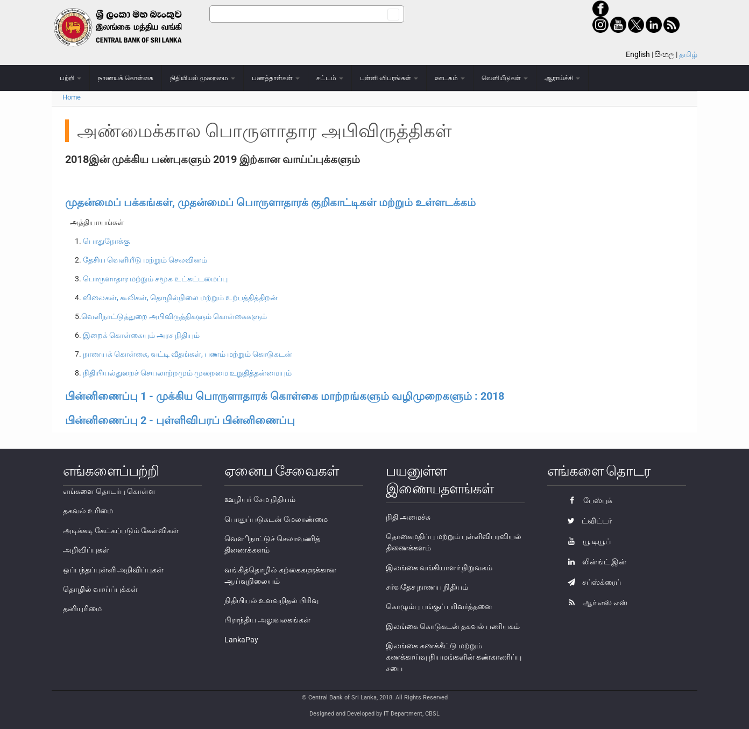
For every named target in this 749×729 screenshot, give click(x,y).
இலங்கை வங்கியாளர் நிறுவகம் (439, 567)
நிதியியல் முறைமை (202, 78)
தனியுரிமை (82, 608)
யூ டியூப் (586, 541)
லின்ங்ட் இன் (594, 561)
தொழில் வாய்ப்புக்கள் (100, 589)
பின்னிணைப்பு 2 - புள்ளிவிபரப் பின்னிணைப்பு (180, 420)
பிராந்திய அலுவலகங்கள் (267, 619)
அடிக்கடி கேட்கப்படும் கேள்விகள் (121, 530)
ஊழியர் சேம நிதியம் (259, 499)
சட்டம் (329, 78)
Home (71, 97)
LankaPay (241, 639)
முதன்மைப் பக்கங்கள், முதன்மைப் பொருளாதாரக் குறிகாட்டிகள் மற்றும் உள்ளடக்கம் (270, 202)
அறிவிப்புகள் (86, 550)
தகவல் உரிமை (88, 510)
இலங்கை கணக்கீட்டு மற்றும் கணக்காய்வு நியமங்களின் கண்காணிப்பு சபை (453, 657)
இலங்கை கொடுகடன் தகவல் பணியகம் (453, 626)
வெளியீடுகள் (505, 78)
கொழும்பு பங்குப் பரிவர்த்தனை (439, 606)
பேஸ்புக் (587, 500)
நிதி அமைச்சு (408, 517)
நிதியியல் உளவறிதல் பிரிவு (271, 600)
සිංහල (664, 54)
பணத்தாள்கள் (276, 78)
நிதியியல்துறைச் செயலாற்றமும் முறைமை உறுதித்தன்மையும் (187, 373)
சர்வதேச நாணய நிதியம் (427, 587)
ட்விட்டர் (587, 520)
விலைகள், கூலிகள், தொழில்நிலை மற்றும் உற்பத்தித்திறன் (180, 297)
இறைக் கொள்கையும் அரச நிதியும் (141, 335)
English (638, 54)
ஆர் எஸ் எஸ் (594, 602)
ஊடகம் (450, 78)
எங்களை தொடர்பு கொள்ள (109, 491)
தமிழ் (688, 54)
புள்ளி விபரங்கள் (389, 78)
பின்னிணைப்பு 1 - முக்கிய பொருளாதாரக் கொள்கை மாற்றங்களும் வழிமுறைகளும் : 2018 (284, 396)
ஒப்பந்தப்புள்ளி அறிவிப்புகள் (113, 569)
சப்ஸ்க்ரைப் (591, 582)
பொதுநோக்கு (106, 241)
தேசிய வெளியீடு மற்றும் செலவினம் (145, 260)
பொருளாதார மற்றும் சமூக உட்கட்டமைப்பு (155, 278)
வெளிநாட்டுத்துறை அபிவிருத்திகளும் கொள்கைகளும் (174, 316)
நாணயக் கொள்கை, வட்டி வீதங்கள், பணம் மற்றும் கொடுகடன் (187, 354)
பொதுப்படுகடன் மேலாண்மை (276, 519)
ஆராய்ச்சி (562, 78)
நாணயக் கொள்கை (125, 78)
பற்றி (70, 78)
